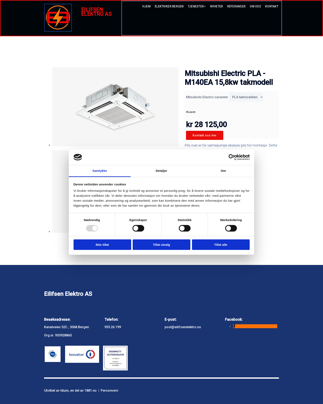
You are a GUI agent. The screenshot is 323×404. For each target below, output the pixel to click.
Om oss (255, 6)
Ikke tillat (102, 244)
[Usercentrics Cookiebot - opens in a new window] (232, 157)
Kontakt (271, 6)
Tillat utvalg (161, 244)
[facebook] (234, 326)
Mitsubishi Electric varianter (207, 97)
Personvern (109, 390)
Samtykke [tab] (99, 170)
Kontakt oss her (205, 135)
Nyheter (216, 6)
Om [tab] (223, 170)
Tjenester (196, 6)
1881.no (90, 390)
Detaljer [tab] (161, 170)
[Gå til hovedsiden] (58, 31)
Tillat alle (220, 244)
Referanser (236, 6)
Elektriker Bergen (169, 6)
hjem (146, 6)
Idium (64, 390)
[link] (195, 8)
